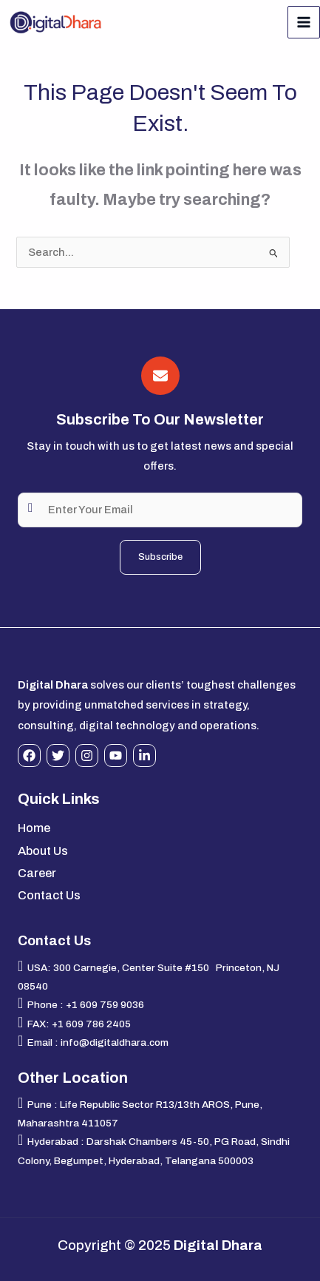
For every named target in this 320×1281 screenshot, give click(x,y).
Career (37, 873)
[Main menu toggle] (303, 22)
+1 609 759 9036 (105, 1004)
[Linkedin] (144, 755)
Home (34, 828)
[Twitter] (58, 755)
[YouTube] (115, 755)
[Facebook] (29, 755)
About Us (43, 851)
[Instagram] (86, 755)
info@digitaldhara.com (114, 1042)
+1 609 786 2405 (91, 1024)
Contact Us (49, 895)
